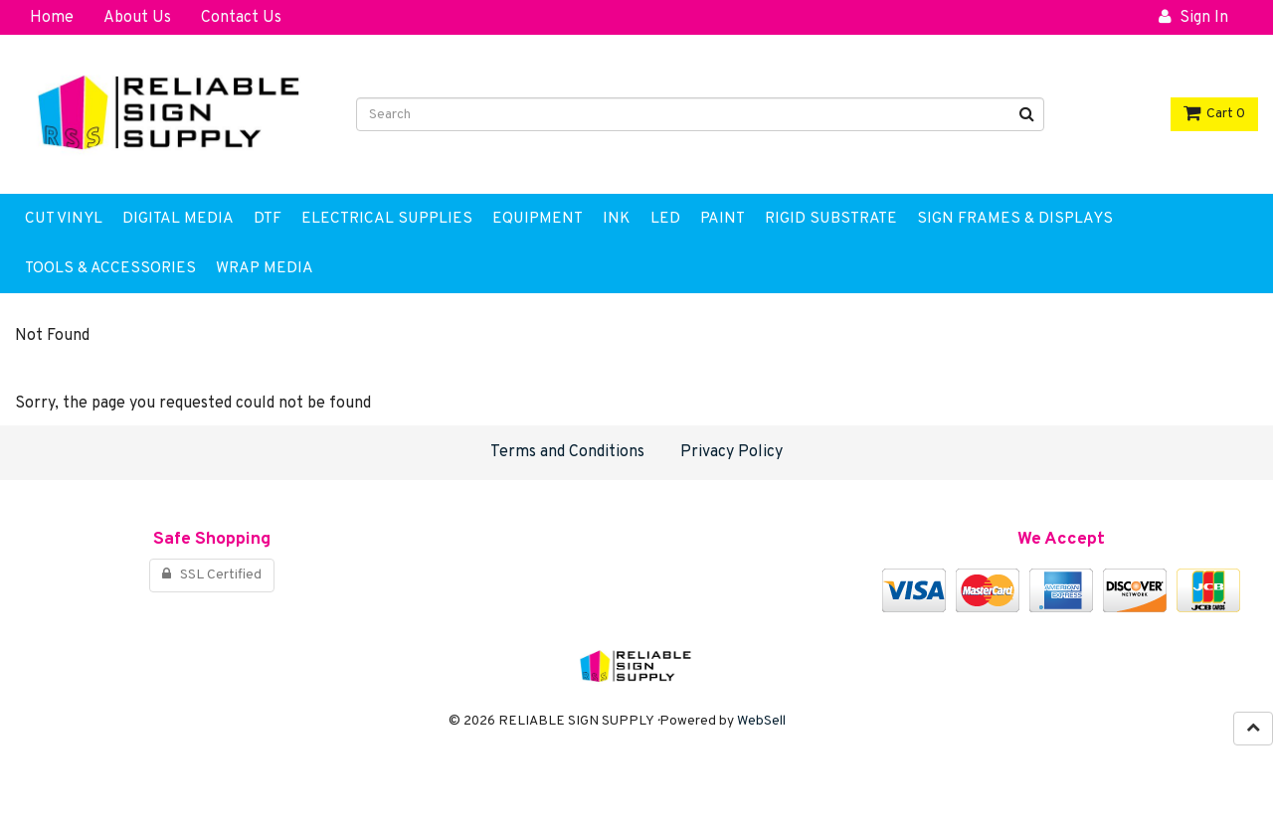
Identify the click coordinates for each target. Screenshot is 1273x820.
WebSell (761, 721)
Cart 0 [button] (1214, 113)
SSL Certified (212, 575)
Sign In (1193, 18)
